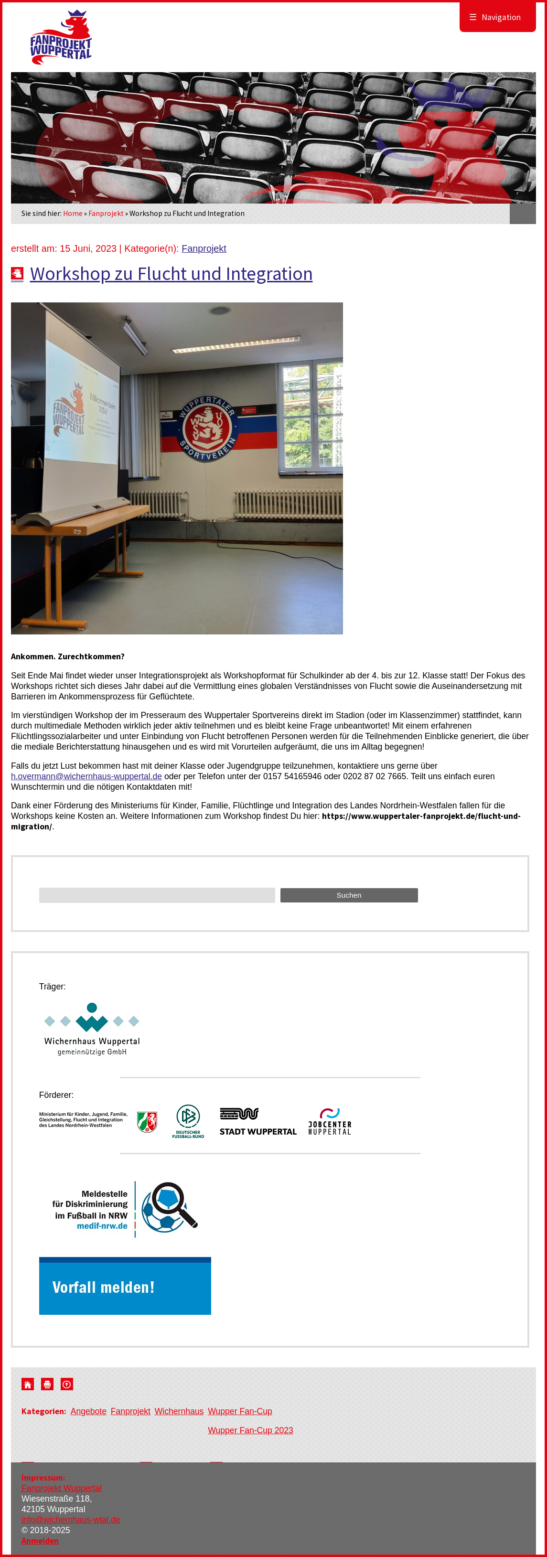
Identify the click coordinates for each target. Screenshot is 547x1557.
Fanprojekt (106, 213)
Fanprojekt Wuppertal (61, 1488)
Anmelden (40, 1541)
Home (73, 213)
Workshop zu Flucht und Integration (171, 273)
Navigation (495, 17)
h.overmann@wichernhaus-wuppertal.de (86, 776)
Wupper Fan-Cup (240, 1411)
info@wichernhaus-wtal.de (70, 1520)
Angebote (89, 1411)
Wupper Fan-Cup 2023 (250, 1430)
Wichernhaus (179, 1411)
